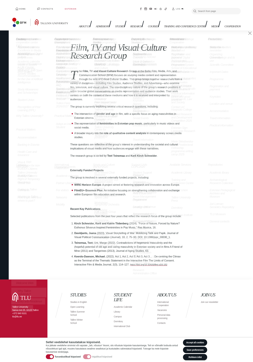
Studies (112, 16)
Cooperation (231, 16)
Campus (118, 315)
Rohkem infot (193, 356)
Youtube (150, 6)
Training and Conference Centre (177, 18)
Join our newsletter (206, 299)
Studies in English (75, 299)
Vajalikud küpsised (102, 354)
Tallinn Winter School (77, 320)
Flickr (155, 6)
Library (117, 310)
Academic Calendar (119, 304)
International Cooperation (164, 299)
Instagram (145, 6)
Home (19, 6)
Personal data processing (164, 312)
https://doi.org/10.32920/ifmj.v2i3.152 (151, 260)
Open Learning (78, 305)
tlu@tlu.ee (17, 312)
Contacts (38, 6)
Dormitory (119, 319)
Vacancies (162, 305)
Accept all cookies (193, 338)
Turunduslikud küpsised (68, 354)
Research (131, 16)
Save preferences (193, 347)
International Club (123, 324)
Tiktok (165, 6)
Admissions (93, 16)
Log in (180, 6)
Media (210, 16)
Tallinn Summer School (78, 312)
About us (73, 18)
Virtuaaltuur (160, 6)
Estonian (55, 6)
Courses (150, 16)
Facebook (140, 6)
